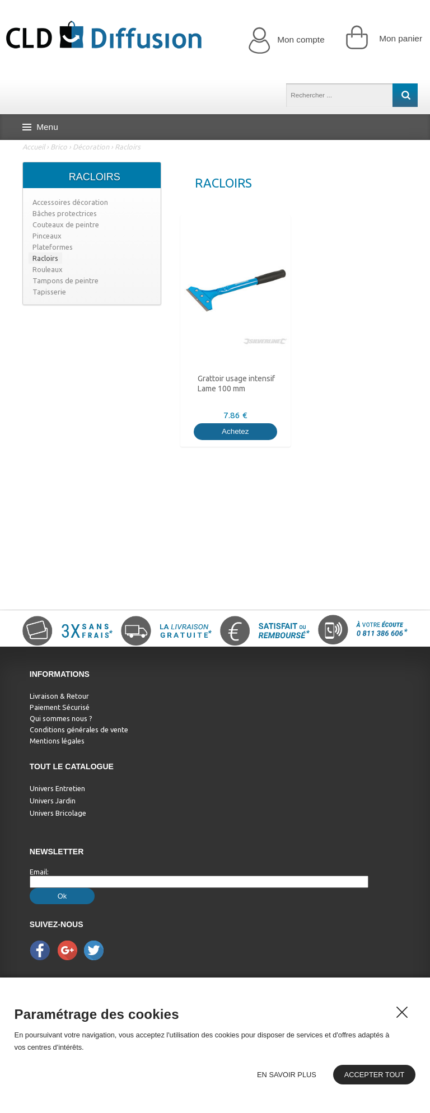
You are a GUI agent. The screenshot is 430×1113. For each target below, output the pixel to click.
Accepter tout (374, 1074)
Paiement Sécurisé (60, 707)
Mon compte (287, 40)
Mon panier (384, 37)
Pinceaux (47, 236)
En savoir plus (286, 1074)
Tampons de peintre (65, 280)
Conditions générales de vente (79, 729)
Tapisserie (49, 292)
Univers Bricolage (58, 813)
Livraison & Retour (59, 696)
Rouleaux (47, 269)
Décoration (91, 147)
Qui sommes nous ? (61, 718)
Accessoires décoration (70, 202)
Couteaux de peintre (65, 224)
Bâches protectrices (64, 213)
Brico (58, 147)
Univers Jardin (53, 801)
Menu (40, 127)
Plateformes (52, 247)
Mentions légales (57, 741)
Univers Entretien (57, 788)
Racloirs (128, 147)
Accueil (33, 147)
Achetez (235, 431)
